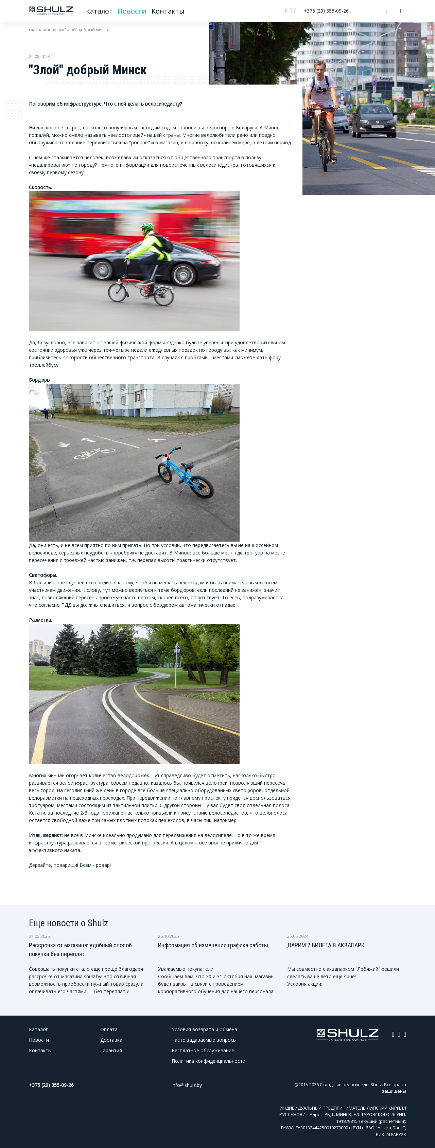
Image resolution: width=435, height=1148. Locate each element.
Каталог (99, 11)
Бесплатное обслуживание (203, 1050)
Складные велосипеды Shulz (351, 1084)
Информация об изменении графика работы (213, 945)
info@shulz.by (187, 1085)
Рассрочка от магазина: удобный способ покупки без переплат (80, 950)
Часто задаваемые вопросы (204, 1040)
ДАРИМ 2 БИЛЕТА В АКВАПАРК (326, 945)
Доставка (111, 1040)
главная (37, 30)
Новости (133, 11)
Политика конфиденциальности (208, 1061)
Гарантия (111, 1050)
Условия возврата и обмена (204, 1029)
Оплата (109, 1029)
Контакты (167, 11)
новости (54, 30)
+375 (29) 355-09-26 (326, 10)
